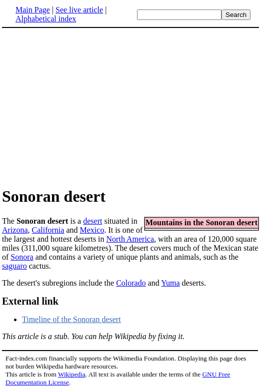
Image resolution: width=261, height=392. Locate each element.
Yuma (170, 283)
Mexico (92, 230)
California (48, 230)
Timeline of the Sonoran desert (71, 319)
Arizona (15, 230)
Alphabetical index (46, 18)
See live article (79, 9)
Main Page (33, 9)
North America (130, 239)
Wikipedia (72, 374)
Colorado (131, 283)
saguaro (14, 266)
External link (30, 301)
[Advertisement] (86, 107)
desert (92, 221)
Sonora (21, 257)
